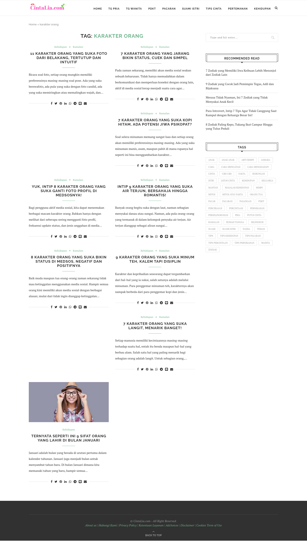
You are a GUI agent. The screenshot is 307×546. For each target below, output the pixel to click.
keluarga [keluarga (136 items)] (214, 190)
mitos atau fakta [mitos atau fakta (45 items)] (248, 198)
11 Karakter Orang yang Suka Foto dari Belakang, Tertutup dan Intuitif (69, 60)
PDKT (152, 8)
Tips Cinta (214, 8)
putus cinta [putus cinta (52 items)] (216, 227)
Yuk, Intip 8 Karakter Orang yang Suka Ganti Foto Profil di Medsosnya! (68, 194)
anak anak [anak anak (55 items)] (229, 161)
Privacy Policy (128, 531)
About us (91, 531)
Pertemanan (238, 8)
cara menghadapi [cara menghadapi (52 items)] (260, 169)
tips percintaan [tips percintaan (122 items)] (242, 249)
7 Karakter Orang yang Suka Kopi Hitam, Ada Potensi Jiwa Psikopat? (155, 124)
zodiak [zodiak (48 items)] (257, 256)
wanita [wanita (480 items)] (240, 256)
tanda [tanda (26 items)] (268, 234)
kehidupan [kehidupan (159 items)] (250, 183)
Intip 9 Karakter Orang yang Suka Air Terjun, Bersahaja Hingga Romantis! (155, 194)
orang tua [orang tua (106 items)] (215, 205)
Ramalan (78, 49)
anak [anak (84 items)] (212, 161)
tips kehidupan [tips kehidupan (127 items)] (245, 241)
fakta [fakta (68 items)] (243, 176)
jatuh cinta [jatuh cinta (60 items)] (229, 183)
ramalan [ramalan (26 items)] (236, 227)
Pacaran (169, 8)
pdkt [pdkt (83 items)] (211, 212)
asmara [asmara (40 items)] (268, 161)
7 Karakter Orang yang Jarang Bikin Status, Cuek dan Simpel (155, 57)
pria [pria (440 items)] (261, 220)
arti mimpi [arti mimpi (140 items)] (249, 161)
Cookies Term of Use (209, 531)
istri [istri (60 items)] (211, 183)
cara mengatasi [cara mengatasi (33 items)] (232, 169)
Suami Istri (190, 8)
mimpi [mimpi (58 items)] (212, 198)
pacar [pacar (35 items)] (232, 205)
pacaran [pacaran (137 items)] (249, 205)
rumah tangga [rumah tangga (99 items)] (258, 227)
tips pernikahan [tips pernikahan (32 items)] (219, 256)
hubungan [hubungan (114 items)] (260, 176)
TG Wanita (134, 8)
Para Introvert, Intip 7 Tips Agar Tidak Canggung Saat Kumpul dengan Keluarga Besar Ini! (241, 114)
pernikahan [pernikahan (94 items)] (216, 220)
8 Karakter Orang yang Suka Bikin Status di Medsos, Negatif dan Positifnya (68, 265)
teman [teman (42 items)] (213, 241)
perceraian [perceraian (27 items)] (229, 212)
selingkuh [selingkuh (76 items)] (215, 234)
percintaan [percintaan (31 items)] (250, 212)
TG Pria (114, 8)
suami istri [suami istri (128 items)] (250, 234)
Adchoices (172, 531)
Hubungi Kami (108, 531)
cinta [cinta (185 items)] (212, 176)
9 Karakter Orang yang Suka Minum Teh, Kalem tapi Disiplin (155, 263)
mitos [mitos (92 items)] (226, 198)
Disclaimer (187, 531)
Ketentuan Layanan (151, 531)
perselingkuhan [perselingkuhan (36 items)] (241, 220)
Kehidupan (262, 8)
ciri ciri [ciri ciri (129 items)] (228, 176)
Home (98, 8)
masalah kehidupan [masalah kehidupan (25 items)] (257, 190)
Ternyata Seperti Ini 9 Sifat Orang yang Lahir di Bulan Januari (68, 443)
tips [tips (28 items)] (226, 241)
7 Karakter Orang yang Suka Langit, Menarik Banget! (155, 330)
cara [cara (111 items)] (212, 169)
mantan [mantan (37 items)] (233, 190)
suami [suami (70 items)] (232, 234)
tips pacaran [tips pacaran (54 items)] (216, 249)
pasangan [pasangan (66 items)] (268, 205)
